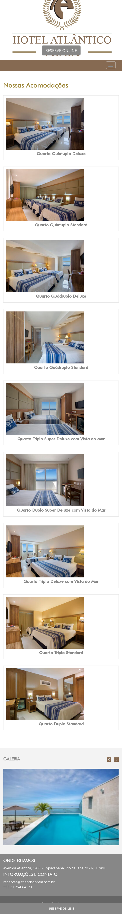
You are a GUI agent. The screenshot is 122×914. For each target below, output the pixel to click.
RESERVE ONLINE (61, 50)
